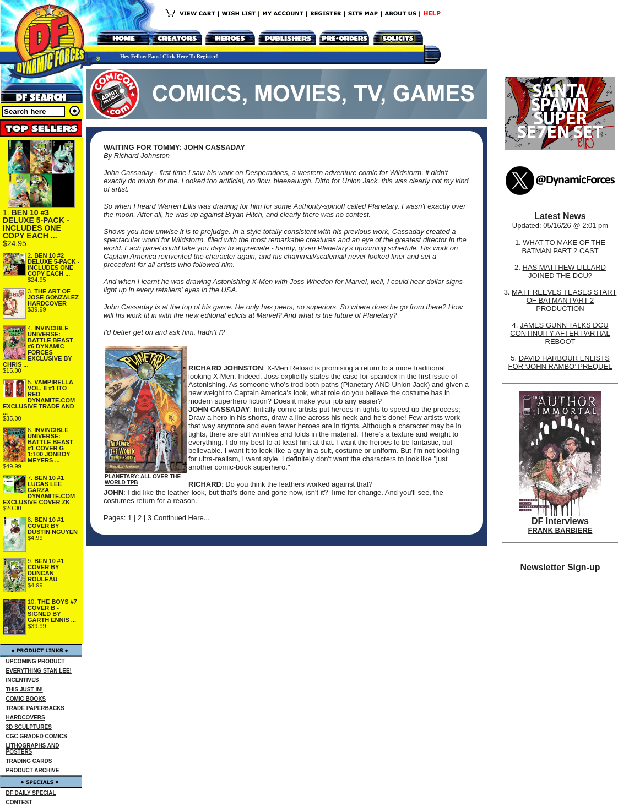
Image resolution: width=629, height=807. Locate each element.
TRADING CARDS (29, 761)
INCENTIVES (22, 680)
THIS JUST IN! (24, 689)
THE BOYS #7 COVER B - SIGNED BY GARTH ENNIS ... (52, 610)
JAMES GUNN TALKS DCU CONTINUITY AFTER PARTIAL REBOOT (560, 333)
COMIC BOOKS (26, 699)
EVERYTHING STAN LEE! (39, 671)
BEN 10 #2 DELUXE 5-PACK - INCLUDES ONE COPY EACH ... (54, 264)
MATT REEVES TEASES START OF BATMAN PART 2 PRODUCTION (564, 300)
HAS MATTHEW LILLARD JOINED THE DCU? (564, 271)
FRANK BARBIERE (560, 530)
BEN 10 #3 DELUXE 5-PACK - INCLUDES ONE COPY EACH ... (36, 224)
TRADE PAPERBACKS (35, 708)
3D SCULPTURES (29, 727)
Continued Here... (182, 518)
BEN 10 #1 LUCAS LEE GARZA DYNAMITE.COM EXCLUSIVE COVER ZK (39, 490)
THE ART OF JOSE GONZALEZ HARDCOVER (53, 297)
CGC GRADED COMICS (36, 736)
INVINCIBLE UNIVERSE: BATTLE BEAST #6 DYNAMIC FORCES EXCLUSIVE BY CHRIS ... (38, 346)
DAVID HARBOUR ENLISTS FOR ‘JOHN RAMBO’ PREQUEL (560, 362)
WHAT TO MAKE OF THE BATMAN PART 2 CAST (563, 246)
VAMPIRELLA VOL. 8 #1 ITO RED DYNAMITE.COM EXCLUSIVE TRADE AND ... (39, 397)
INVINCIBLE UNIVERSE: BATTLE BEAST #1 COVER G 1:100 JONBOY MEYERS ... (50, 445)
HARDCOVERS (25, 718)
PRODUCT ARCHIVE (32, 770)
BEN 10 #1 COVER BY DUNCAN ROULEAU (46, 570)
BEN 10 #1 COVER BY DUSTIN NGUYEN (53, 525)
